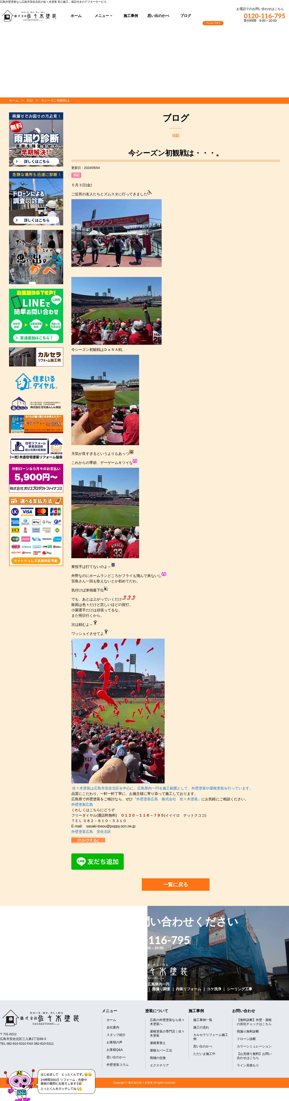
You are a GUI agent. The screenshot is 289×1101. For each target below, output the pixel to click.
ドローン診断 (246, 1039)
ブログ (185, 16)
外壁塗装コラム (118, 1064)
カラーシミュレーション (254, 1046)
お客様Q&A (115, 1049)
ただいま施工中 (204, 1054)
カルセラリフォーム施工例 (210, 1037)
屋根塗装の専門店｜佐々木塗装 (167, 1033)
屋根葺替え (158, 1043)
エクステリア (159, 1065)
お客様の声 (114, 1042)
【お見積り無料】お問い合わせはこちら (254, 1056)
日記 (76, 175)
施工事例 (131, 16)
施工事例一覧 (202, 1020)
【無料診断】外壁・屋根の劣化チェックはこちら (254, 1022)
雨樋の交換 (158, 1058)
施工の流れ (201, 1027)
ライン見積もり (248, 1065)
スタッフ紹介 (116, 1035)
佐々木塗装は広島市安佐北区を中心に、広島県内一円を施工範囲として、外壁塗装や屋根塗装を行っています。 (162, 788)
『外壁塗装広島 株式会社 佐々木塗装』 (167, 799)
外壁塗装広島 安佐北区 (91, 832)
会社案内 (113, 1027)
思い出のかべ (158, 16)
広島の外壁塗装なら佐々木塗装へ (167, 1022)
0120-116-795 (260, 16)
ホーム (76, 16)
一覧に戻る (175, 884)
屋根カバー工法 (161, 1050)
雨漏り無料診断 (248, 1031)
